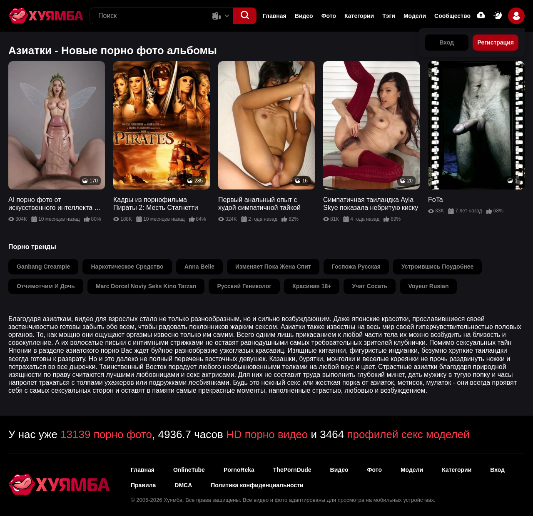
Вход (497, 469)
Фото (374, 469)
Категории (359, 15)
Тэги (388, 15)
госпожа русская (356, 266)
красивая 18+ (311, 286)
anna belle (199, 266)
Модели (414, 15)
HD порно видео (267, 434)
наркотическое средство (127, 266)
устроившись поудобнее (437, 266)
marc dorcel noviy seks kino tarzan (146, 286)
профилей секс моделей (408, 434)
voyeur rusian (428, 286)
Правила (143, 485)
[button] (245, 15)
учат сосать (369, 286)
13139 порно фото (106, 434)
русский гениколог (244, 286)
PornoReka (239, 469)
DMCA (183, 485)
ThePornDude (292, 469)
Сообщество (452, 15)
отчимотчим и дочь (46, 286)
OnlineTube (189, 469)
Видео (304, 15)
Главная (274, 15)
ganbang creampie (43, 266)
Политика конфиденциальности (257, 485)
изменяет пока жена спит (273, 266)
